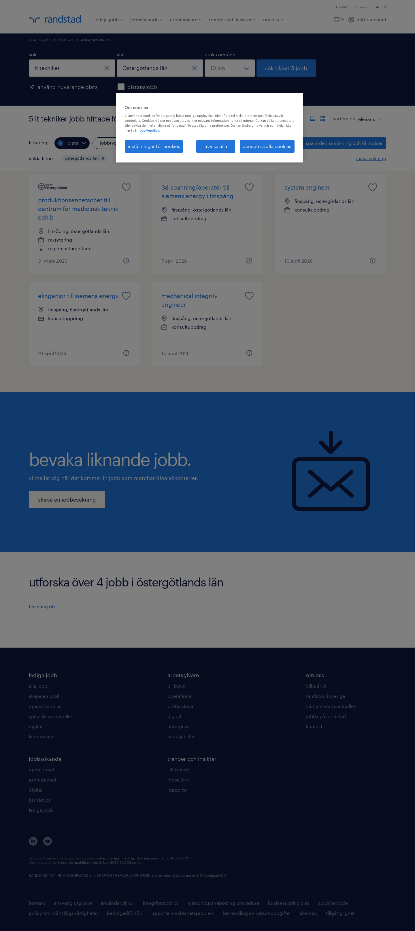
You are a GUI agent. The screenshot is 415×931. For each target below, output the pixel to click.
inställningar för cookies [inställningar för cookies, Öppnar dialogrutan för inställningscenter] (154, 146)
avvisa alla (216, 146)
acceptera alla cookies (267, 146)
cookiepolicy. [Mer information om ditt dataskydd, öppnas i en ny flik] (150, 130)
